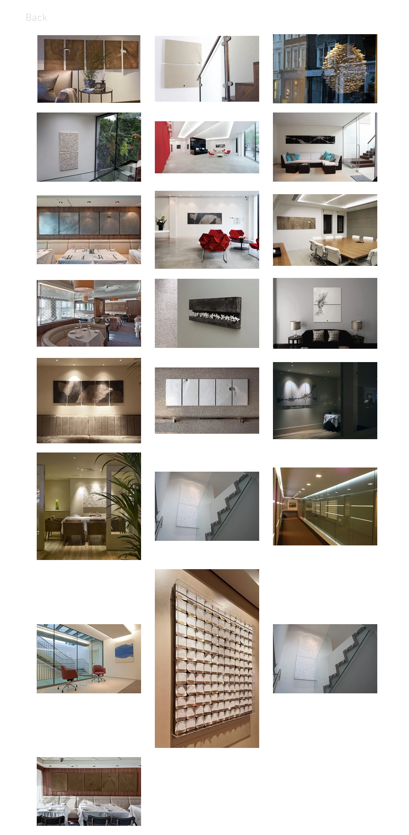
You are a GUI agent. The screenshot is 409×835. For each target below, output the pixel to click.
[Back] (36, 18)
